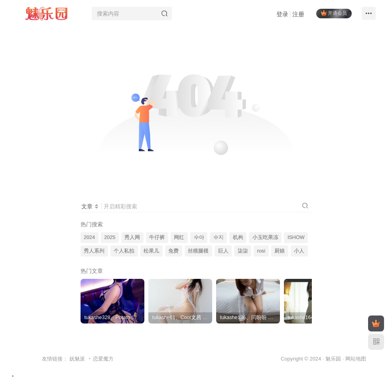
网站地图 (355, 359)
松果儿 (151, 251)
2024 (89, 237)
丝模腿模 (198, 251)
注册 (298, 14)
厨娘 (279, 251)
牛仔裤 (157, 237)
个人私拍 (124, 251)
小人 (299, 251)
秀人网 (132, 237)
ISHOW (296, 237)
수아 (199, 237)
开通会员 (334, 13)
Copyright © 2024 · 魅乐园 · (313, 359)
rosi (261, 251)
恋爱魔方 (103, 359)
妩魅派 (77, 359)
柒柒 (243, 251)
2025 (109, 237)
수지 (218, 237)
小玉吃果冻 (265, 237)
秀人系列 (94, 251)
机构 (238, 237)
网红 (179, 237)
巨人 (223, 251)
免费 (173, 251)
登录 (282, 14)
